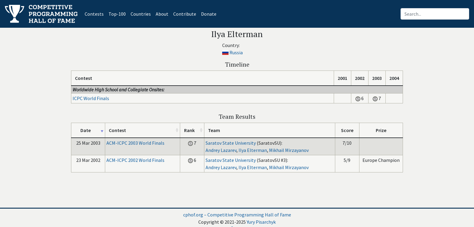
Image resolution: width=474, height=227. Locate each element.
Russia (236, 52)
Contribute (184, 14)
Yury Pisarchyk (261, 222)
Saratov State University (231, 143)
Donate (208, 14)
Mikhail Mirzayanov (289, 150)
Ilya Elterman (253, 150)
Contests (95, 13)
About (162, 14)
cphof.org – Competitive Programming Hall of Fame (237, 215)
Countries (141, 14)
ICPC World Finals (91, 98)
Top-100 (117, 14)
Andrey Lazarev (221, 150)
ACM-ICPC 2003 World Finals (135, 143)
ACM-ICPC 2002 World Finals (135, 160)
